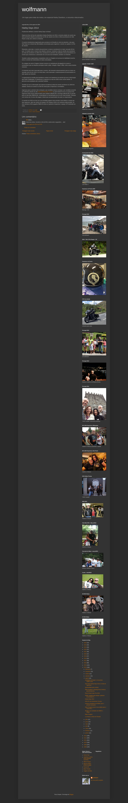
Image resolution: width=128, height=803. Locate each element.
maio (86, 724)
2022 (85, 649)
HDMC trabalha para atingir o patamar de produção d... (94, 696)
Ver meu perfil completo (97, 780)
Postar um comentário (29, 127)
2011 (85, 740)
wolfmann (34, 9)
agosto (87, 678)
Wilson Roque (87, 761)
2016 (85, 662)
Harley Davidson (36, 111)
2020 (85, 654)
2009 (85, 744)
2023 (85, 647)
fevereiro (87, 730)
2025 (85, 642)
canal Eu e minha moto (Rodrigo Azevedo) (88, 758)
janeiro (87, 733)
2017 (85, 660)
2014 (85, 667)
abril (86, 726)
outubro (87, 673)
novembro (88, 671)
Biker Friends (87, 769)
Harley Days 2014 (89, 699)
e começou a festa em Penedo (93, 716)
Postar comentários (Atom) (33, 133)
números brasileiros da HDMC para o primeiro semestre (94, 704)
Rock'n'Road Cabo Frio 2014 (92, 693)
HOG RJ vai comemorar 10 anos (93, 701)
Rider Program (89, 714)
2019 (85, 656)
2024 (85, 645)
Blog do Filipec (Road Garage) (87, 764)
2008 (85, 747)
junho (86, 721)
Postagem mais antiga (70, 131)
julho (86, 719)
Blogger (71, 794)
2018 (85, 658)
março (87, 728)
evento (30, 111)
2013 (85, 735)
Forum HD (86, 767)
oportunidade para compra (92, 687)
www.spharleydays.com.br (45, 91)
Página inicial (49, 131)
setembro (87, 676)
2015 (85, 665)
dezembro (88, 669)
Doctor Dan (86, 755)
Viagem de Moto (88, 771)
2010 (85, 742)
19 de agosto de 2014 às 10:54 (34, 124)
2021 (85, 651)
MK (27, 120)
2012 (85, 738)
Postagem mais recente (28, 131)
